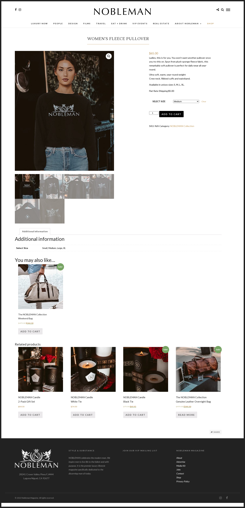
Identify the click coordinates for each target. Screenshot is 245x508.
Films (87, 24)
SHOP (210, 24)
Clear (203, 102)
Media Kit (180, 470)
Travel (101, 24)
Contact (180, 478)
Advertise (180, 466)
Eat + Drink (119, 24)
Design (73, 24)
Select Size (158, 102)
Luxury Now (39, 24)
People (58, 24)
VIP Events (139, 24)
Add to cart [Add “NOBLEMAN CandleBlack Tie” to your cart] (135, 419)
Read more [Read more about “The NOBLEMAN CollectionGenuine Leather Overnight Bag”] (186, 419)
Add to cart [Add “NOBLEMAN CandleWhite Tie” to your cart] (83, 419)
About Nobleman (187, 24)
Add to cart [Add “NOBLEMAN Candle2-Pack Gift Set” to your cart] (30, 419)
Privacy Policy (183, 486)
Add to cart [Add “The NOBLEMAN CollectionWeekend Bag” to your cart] (30, 336)
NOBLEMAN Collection (182, 127)
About (179, 463)
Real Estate (161, 24)
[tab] (35, 236)
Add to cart (171, 115)
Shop (178, 482)
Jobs (178, 474)
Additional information (35, 236)
